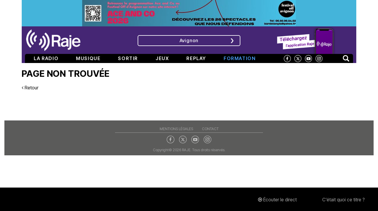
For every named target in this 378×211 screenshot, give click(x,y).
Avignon (189, 40)
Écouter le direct (277, 200)
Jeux (162, 58)
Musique (88, 58)
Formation (240, 58)
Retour (30, 88)
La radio (46, 58)
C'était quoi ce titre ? (343, 200)
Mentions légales (176, 129)
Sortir (128, 58)
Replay (196, 58)
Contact (210, 129)
